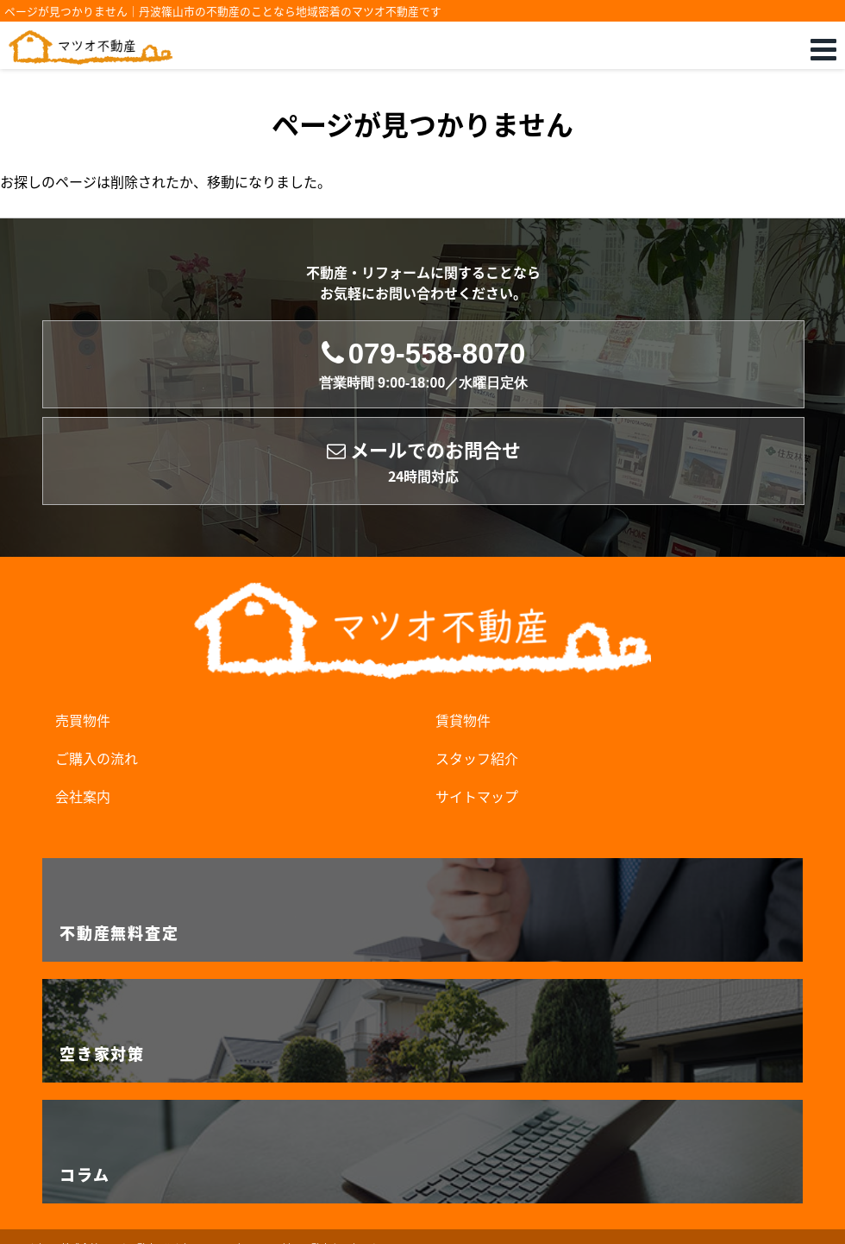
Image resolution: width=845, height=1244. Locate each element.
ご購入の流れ (96, 758)
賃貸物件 (463, 720)
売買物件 (82, 720)
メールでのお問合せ (424, 461)
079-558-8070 (424, 364)
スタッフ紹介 (476, 758)
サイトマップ (476, 796)
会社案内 (82, 796)
